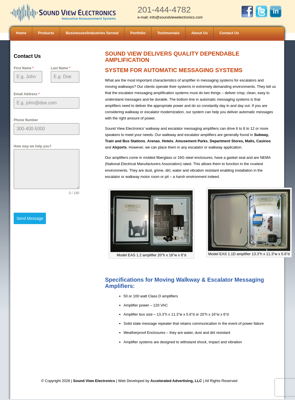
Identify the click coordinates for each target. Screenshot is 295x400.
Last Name (60, 68)
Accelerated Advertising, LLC (176, 381)
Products (46, 33)
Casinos (263, 141)
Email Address (27, 94)
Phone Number (26, 120)
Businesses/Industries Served (92, 33)
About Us (199, 33)
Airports (119, 147)
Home (21, 33)
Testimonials (168, 33)
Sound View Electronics (94, 381)
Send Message (30, 218)
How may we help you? (32, 146)
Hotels (167, 141)
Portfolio (137, 33)
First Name (24, 68)
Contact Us (229, 33)
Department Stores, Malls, (232, 141)
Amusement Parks (191, 141)
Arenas (153, 141)
